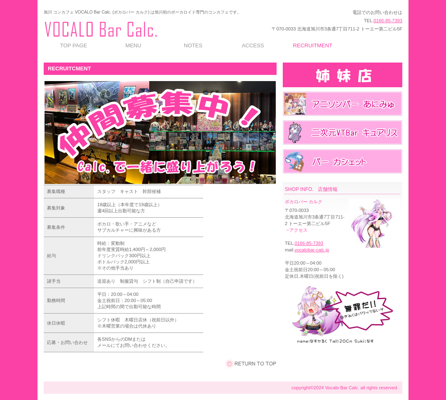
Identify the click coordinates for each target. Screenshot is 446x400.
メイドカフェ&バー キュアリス (342, 132)
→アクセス (296, 230)
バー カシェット (342, 161)
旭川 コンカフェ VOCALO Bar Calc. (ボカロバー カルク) (122, 27)
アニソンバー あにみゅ (342, 103)
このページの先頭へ (251, 363)
